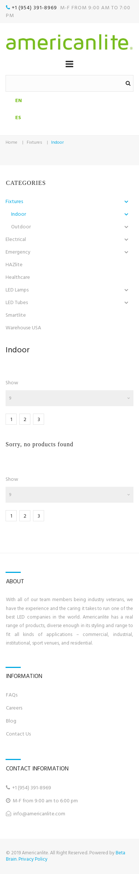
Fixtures (34, 142)
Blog (11, 721)
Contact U (17, 734)
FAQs (11, 695)
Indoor (57, 142)
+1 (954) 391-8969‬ (35, 7)
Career (13, 708)
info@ (20, 813)
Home (11, 142)
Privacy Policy (33, 859)
